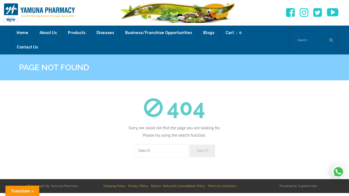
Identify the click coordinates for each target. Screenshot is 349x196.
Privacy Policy (138, 186)
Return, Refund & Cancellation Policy (178, 186)
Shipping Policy (114, 186)
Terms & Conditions (222, 186)
